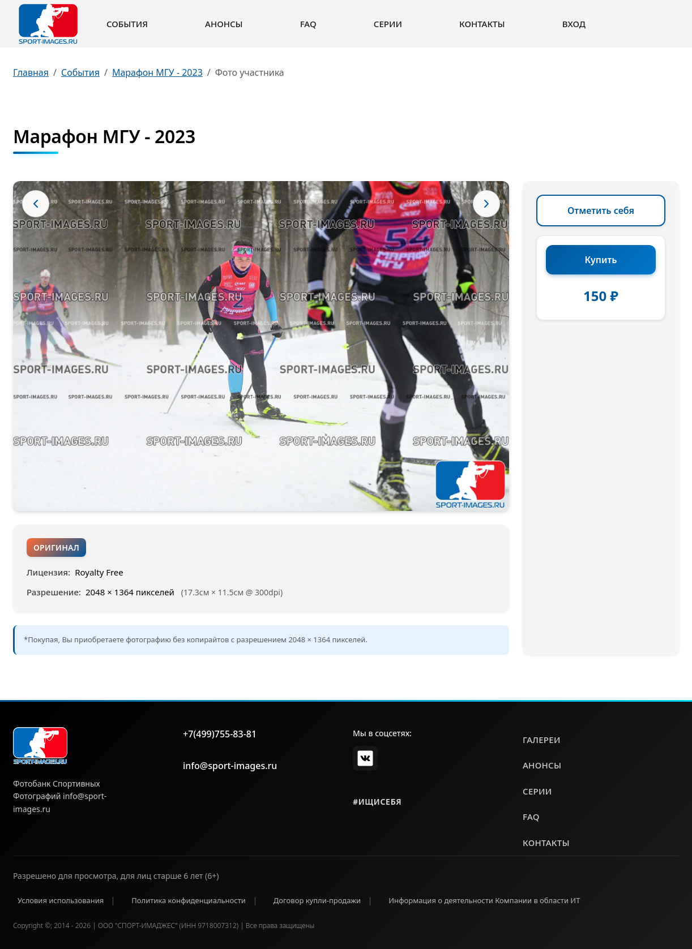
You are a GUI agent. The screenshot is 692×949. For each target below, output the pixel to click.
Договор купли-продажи (317, 900)
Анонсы (224, 23)
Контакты (482, 23)
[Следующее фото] (486, 203)
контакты (546, 842)
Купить (601, 260)
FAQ (308, 23)
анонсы (542, 765)
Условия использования (61, 900)
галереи (542, 739)
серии (537, 791)
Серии (388, 23)
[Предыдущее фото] (35, 203)
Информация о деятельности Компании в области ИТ (484, 900)
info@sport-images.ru (230, 765)
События (127, 23)
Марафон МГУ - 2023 (157, 72)
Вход (574, 23)
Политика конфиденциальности (188, 900)
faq (531, 816)
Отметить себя (600, 210)
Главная (31, 72)
